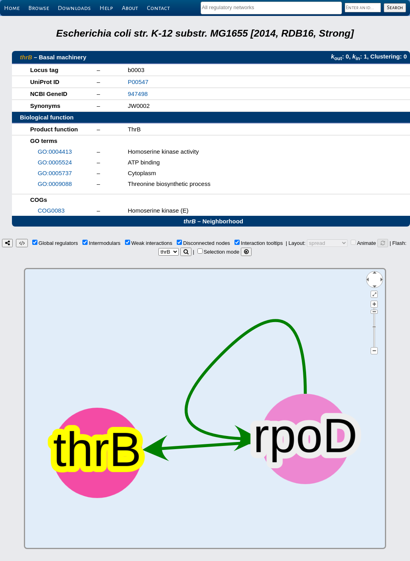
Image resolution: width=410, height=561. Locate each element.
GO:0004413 (55, 151)
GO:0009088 (55, 183)
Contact (158, 8)
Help (106, 8)
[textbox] (271, 7)
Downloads (74, 8)
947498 (138, 93)
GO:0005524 (55, 162)
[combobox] (271, 8)
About (130, 8)
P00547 (138, 81)
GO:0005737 (55, 173)
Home (12, 8)
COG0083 (51, 210)
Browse (38, 8)
